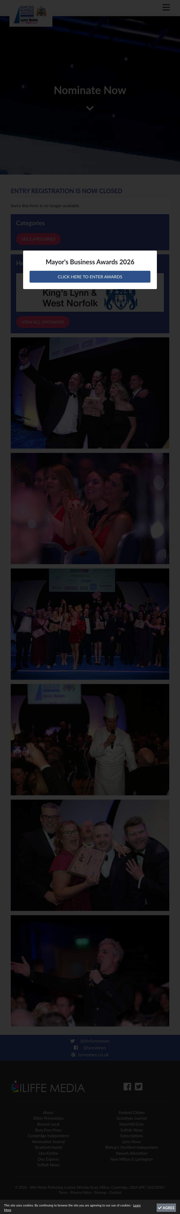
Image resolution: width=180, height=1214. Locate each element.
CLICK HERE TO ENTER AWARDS (90, 276)
